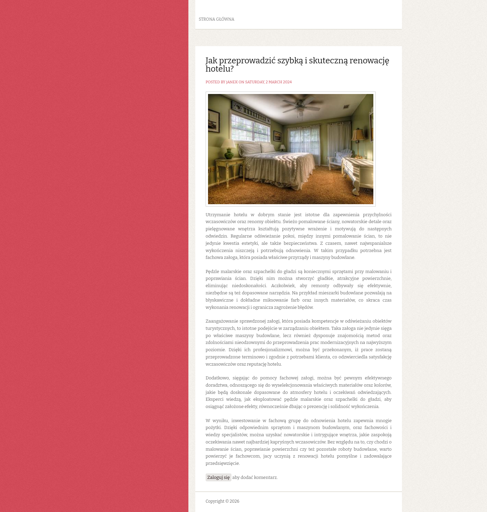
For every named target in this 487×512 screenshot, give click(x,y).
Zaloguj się (218, 477)
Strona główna (217, 19)
